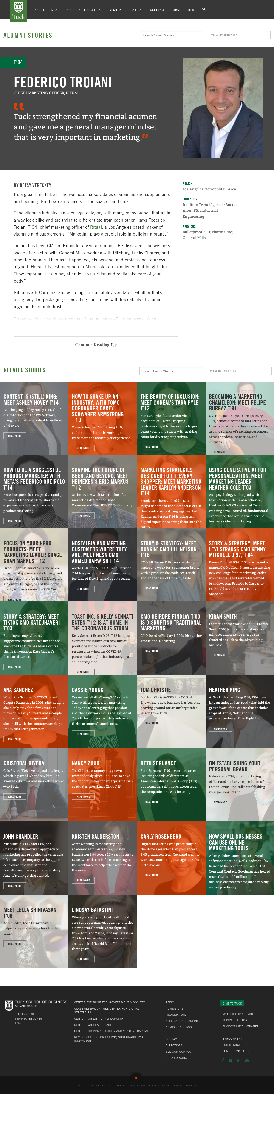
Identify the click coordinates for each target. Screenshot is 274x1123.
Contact (172, 1039)
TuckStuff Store (236, 1020)
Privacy (190, 1085)
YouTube (247, 1060)
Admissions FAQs (179, 1027)
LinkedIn (238, 1060)
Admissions (175, 1008)
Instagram (230, 1060)
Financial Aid (176, 1014)
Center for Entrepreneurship (98, 1018)
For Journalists (236, 1051)
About (40, 10)
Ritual (96, 227)
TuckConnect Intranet (240, 1026)
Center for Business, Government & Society (109, 1002)
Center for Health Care (93, 1025)
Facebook (223, 1060)
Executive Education (125, 10)
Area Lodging (176, 1058)
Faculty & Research (165, 10)
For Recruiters (235, 1044)
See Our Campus (178, 1051)
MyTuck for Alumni (238, 1014)
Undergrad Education (83, 10)
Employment (232, 1038)
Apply (170, 1002)
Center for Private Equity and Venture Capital (111, 1031)
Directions (174, 1045)
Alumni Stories (28, 35)
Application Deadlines (183, 1021)
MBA (54, 10)
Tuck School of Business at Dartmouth (18, 11)
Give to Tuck (232, 1003)
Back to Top (137, 1077)
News (192, 10)
